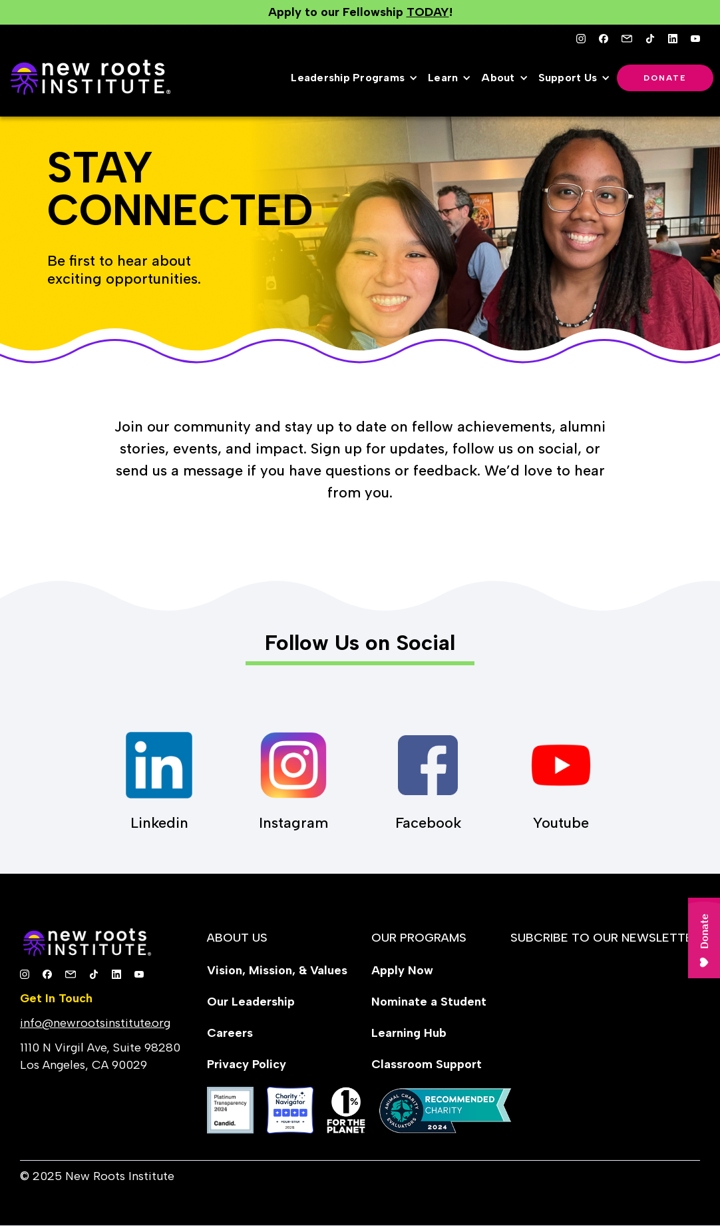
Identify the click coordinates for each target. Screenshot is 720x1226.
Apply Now (402, 970)
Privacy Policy (246, 1064)
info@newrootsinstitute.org (95, 1023)
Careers (230, 1033)
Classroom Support (426, 1064)
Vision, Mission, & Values (277, 970)
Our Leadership (251, 1001)
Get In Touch (56, 998)
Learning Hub (409, 1033)
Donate (665, 78)
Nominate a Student (428, 1001)
